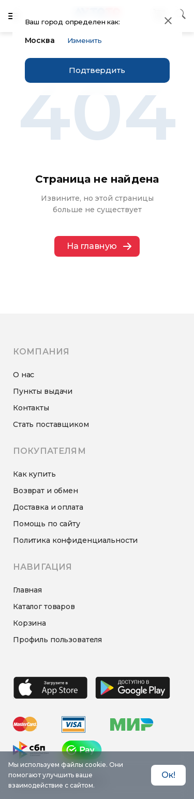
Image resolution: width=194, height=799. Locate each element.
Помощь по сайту (46, 523)
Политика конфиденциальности (75, 540)
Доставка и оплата (48, 507)
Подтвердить (97, 70)
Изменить (84, 40)
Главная (27, 590)
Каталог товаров (44, 606)
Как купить (34, 474)
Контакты (31, 407)
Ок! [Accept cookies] (168, 775)
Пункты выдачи (42, 391)
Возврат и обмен (45, 490)
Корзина (29, 623)
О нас (23, 374)
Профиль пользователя (57, 639)
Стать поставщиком (51, 424)
